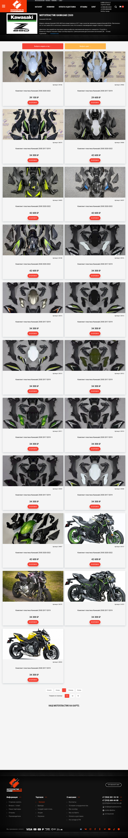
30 (67, 696)
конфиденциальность (113, 807)
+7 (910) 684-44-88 (106, 9)
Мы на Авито (74, 813)
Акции (40, 813)
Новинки (51, 7)
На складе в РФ (75, 820)
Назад (58, 690)
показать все (54, 33)
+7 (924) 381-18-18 (106, 7)
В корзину (33, 102)
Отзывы (84, 7)
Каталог (39, 7)
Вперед (71, 690)
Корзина (41, 816)
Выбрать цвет (84, 46)
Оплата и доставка (67, 7)
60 (72, 696)
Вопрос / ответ (14, 806)
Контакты (72, 802)
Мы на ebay (73, 809)
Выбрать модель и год (41, 46)
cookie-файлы (110, 810)
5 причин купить (15, 802)
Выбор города (105, 11)
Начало (49, 690)
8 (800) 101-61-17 (106, 2)
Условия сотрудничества (78, 806)
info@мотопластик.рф (113, 803)
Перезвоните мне (113, 785)
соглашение (109, 814)
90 (78, 696)
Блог (94, 7)
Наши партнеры (15, 809)
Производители (15, 816)
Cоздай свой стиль (45, 809)
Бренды (41, 806)
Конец (79, 690)
